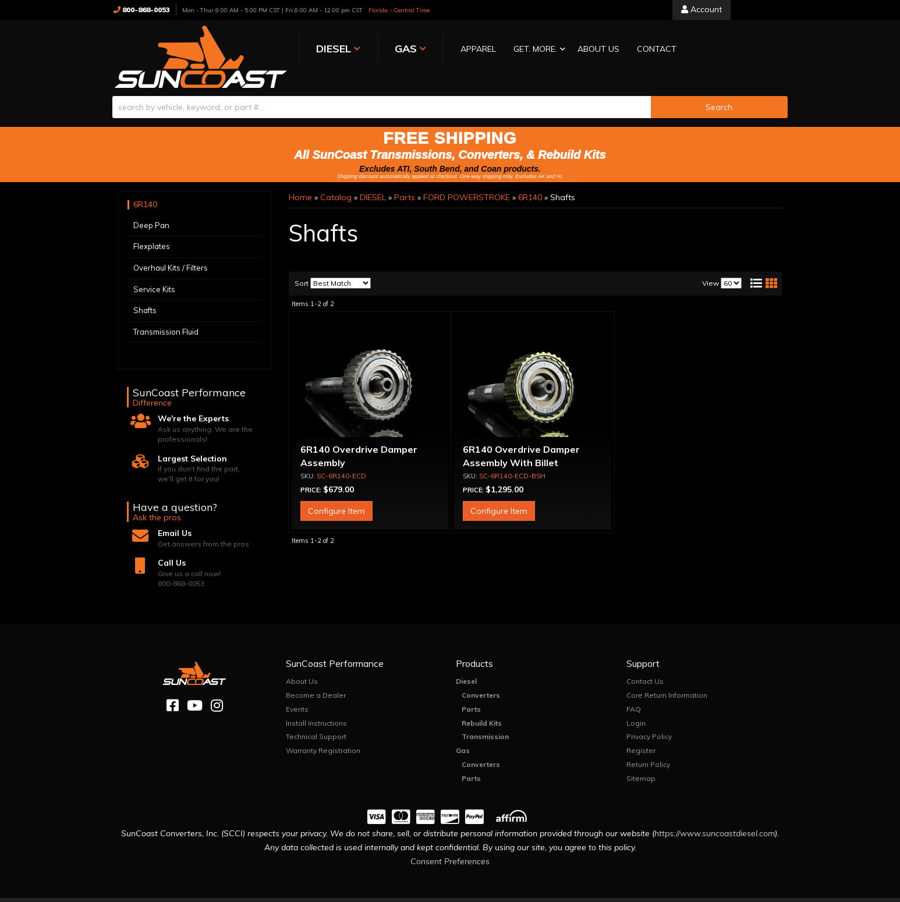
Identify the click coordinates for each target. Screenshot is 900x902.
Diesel (466, 668)
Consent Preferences (450, 848)
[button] (492, 50)
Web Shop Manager (566, 893)
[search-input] (381, 94)
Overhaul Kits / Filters (170, 254)
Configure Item (336, 497)
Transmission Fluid (166, 318)
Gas (463, 737)
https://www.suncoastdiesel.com (714, 820)
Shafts (145, 296)
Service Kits (154, 275)
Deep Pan (151, 211)
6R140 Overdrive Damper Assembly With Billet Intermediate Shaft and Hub (527, 449)
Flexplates (151, 233)
